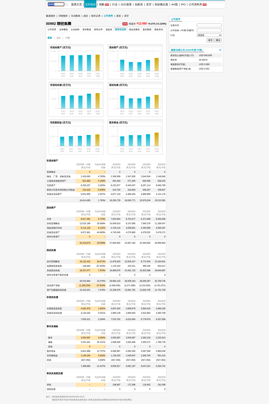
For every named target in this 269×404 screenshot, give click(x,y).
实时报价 (90, 4)
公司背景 (52, 29)
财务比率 (98, 29)
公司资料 (108, 15)
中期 (67, 38)
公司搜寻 (175, 19)
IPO (183, 4)
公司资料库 (195, 4)
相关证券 (96, 15)
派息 (118, 15)
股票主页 (76, 4)
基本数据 (86, 29)
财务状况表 (120, 29)
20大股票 (126, 4)
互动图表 (75, 15)
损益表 (109, 29)
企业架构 (75, 29)
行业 (115, 4)
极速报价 (50, 15)
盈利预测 (147, 29)
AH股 (174, 4)
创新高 (139, 4)
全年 (59, 38)
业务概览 (63, 29)
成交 (85, 15)
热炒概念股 (161, 4)
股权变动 (158, 29)
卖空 (148, 4)
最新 (49, 37)
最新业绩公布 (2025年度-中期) (186, 50)
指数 (101, 4)
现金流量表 (134, 29)
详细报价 (63, 15)
